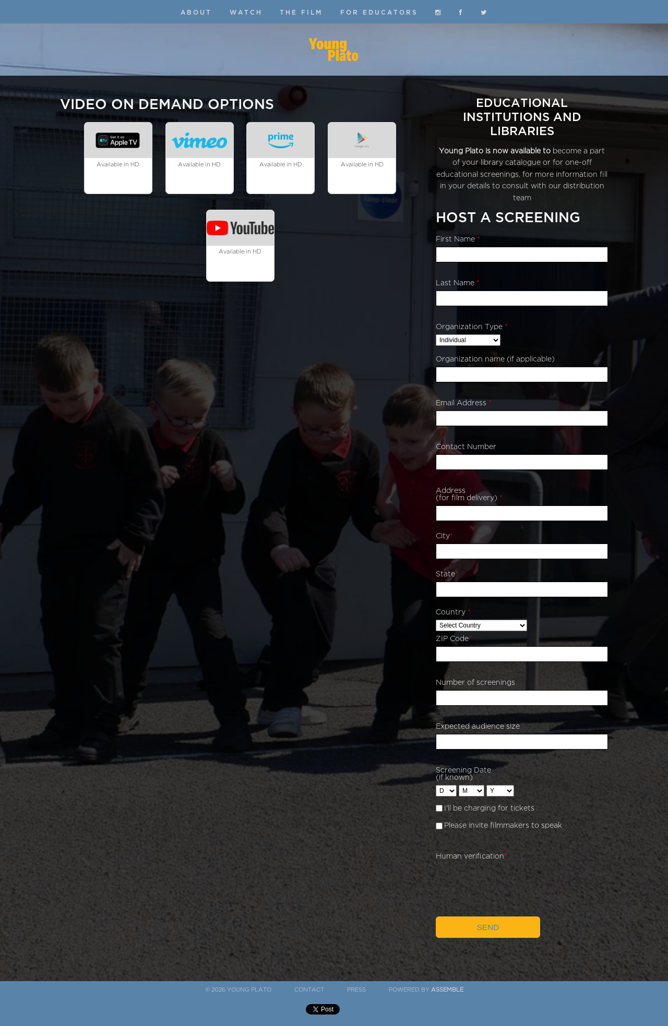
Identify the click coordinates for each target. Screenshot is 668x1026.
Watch (246, 12)
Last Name (458, 283)
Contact (309, 990)
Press (356, 990)
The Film (301, 12)
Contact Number (466, 446)
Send (488, 927)
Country (453, 612)
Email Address (464, 403)
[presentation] (515, 884)
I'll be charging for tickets (489, 808)
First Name (458, 239)
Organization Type (472, 326)
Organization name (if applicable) (495, 359)
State (447, 574)
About (196, 12)
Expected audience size (478, 726)
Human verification (471, 856)
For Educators (379, 12)
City (444, 536)
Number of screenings (475, 682)
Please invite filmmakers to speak (503, 825)
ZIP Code (454, 638)
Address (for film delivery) (469, 494)
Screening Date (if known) (463, 774)
